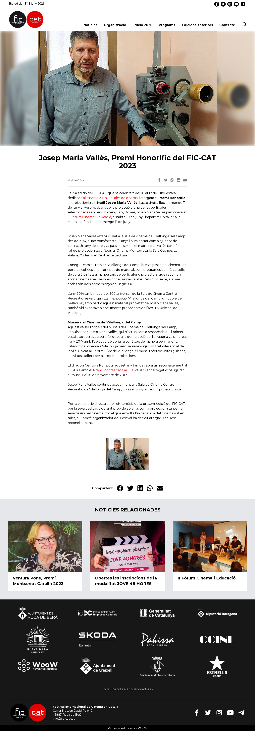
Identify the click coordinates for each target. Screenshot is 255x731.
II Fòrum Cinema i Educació (89, 217)
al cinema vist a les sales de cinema (110, 198)
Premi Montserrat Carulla (113, 370)
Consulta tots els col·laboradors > (127, 689)
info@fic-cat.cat (64, 718)
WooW (142, 728)
